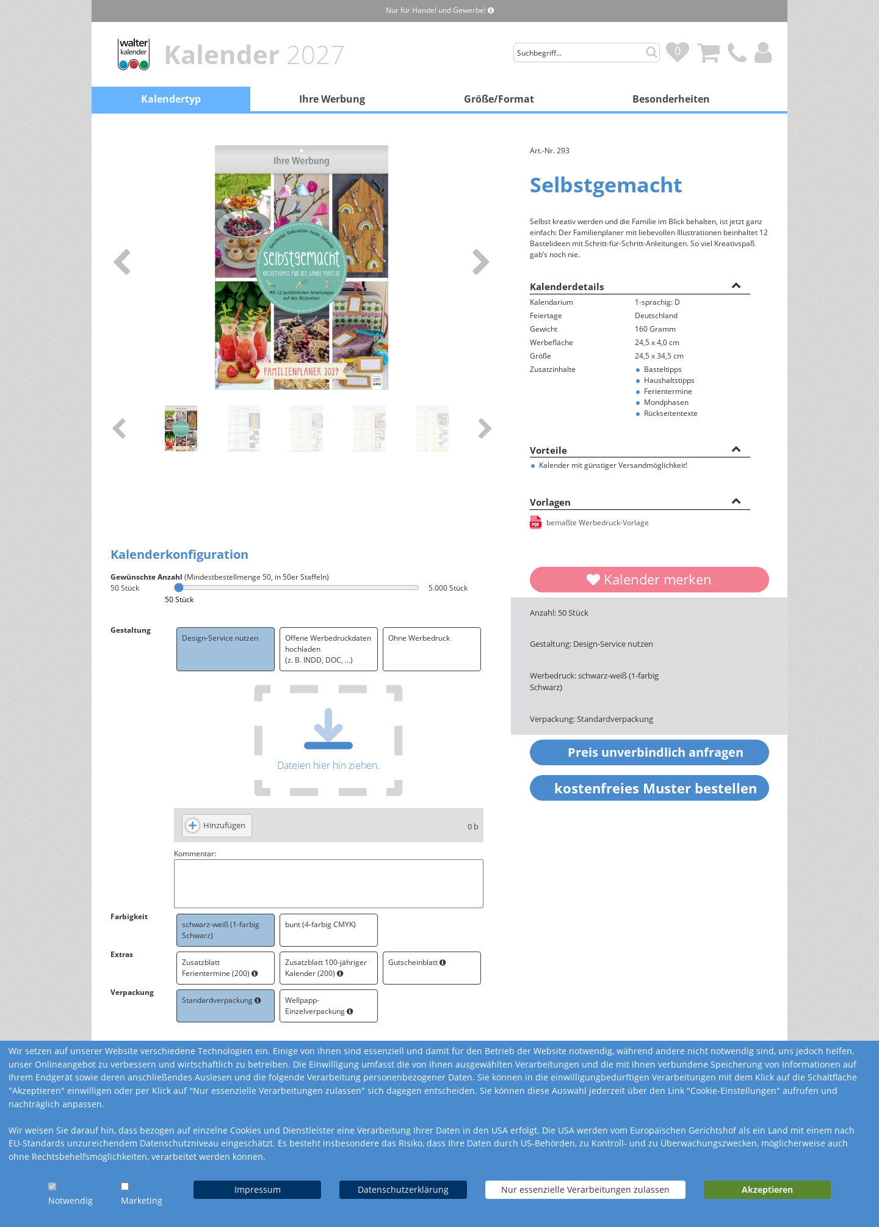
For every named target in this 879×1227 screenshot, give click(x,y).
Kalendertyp (171, 99)
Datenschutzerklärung (403, 1189)
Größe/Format (499, 99)
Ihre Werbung (332, 99)
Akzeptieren (767, 1189)
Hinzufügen (224, 825)
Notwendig (70, 1200)
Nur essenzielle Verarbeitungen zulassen (585, 1189)
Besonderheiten (671, 99)
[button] (736, 284)
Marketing (141, 1200)
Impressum (257, 1189)
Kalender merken (649, 579)
